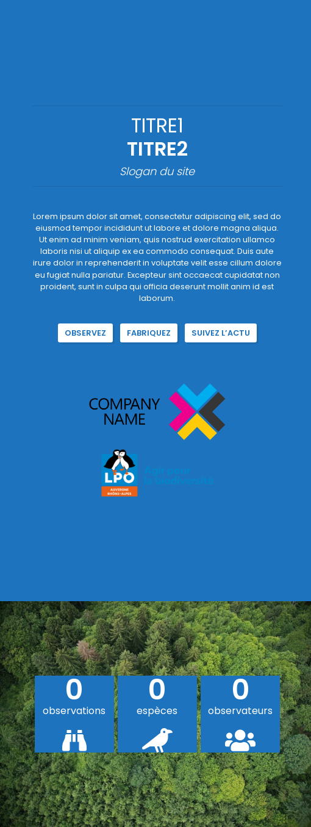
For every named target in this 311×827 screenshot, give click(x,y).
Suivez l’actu (220, 333)
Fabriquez (149, 333)
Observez (85, 333)
